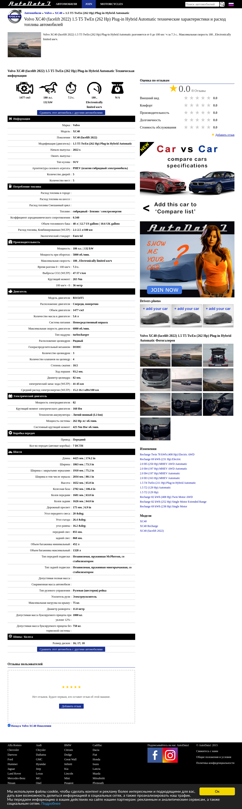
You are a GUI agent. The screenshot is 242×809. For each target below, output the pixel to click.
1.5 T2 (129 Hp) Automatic (155, 487)
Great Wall (70, 759)
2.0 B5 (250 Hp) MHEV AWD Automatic (163, 464)
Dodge (68, 754)
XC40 (59, 13)
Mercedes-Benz (16, 778)
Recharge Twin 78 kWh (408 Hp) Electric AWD (167, 454)
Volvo (48, 13)
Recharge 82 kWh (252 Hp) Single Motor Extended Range (173, 501)
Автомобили (66, 4)
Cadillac (97, 745)
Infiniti (68, 764)
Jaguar (11, 768)
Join (88, 4)
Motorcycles (111, 4)
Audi (39, 745)
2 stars (192, 98)
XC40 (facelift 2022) (152, 530)
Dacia (96, 750)
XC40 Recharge (149, 526)
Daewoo (12, 754)
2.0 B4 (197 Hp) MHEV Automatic (160, 473)
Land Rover (14, 773)
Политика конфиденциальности (215, 763)
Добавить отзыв (71, 706)
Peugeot (68, 783)
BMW (67, 745)
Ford (10, 759)
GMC (39, 759)
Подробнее (51, 803)
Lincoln (68, 773)
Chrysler (41, 750)
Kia (66, 768)
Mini (67, 778)
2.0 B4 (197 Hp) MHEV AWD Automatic (163, 468)
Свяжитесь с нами (207, 751)
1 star (186, 98)
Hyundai (41, 764)
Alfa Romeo (15, 745)
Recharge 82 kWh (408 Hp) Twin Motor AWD (166, 497)
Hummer (13, 764)
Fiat (95, 754)
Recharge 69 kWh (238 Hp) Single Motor (163, 506)
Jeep (38, 768)
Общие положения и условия (213, 757)
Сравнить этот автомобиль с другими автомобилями (71, 112)
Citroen (68, 750)
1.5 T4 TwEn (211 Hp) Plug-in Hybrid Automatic (168, 482)
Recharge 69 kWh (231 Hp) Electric (160, 459)
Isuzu (96, 764)
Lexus (39, 773)
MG (38, 778)
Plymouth (98, 783)
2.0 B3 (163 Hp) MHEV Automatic (160, 478)
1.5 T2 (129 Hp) (149, 492)
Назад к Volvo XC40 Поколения (29, 726)
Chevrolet (13, 750)
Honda (96, 759)
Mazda (96, 773)
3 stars (198, 98)
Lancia (96, 768)
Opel (38, 783)
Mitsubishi (99, 778)
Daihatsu (41, 754)
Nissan (11, 783)
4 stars (203, 98)
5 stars (209, 98)
